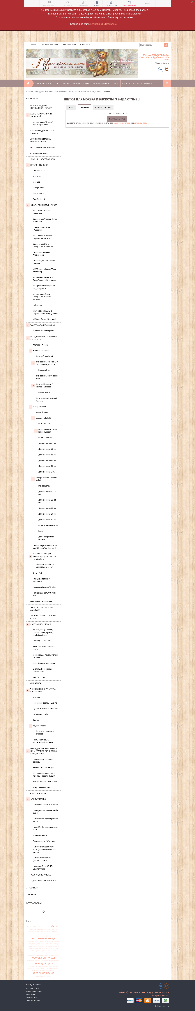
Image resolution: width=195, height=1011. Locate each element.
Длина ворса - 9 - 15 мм (47, 492)
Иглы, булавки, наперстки (44, 663)
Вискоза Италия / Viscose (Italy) (47, 377)
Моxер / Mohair (37, 407)
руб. (147, 4)
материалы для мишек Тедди (38, 944)
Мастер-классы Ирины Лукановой (39, 115)
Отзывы (126, 83)
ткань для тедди (33, 968)
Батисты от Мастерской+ (104, 24)
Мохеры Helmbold (41, 418)
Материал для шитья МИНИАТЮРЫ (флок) (45, 566)
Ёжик (40, 531)
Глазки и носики (33, 1000)
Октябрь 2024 (39, 199)
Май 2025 (37, 176)
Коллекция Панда (39, 153)
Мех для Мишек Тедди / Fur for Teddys (41, 338)
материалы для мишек (50, 941)
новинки (41, 955)
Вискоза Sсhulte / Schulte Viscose (47, 399)
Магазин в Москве (49, 45)
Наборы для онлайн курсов (41, 205)
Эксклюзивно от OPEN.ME (42, 148)
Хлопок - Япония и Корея (44, 768)
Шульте (37, 927)
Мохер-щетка (44, 424)
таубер (52, 960)
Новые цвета (44, 392)
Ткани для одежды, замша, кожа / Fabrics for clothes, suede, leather (41, 751)
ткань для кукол (43, 963)
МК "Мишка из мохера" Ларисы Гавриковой (43, 237)
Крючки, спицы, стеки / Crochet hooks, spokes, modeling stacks (43, 632)
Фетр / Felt (37, 573)
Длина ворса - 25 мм (47, 443)
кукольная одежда (43, 938)
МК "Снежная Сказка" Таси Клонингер (44, 270)
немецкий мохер (48, 953)
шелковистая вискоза (43, 976)
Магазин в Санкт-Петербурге (76, 45)
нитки (56, 953)
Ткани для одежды (34, 991)
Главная (32, 45)
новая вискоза (33, 955)
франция (39, 970)
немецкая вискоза (34, 953)
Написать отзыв (117, 119)
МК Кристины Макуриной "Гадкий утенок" (44, 287)
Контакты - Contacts (142, 83)
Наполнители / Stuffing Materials (41, 608)
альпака (43, 927)
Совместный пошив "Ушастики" (41, 228)
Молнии (36, 697)
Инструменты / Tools (44, 92)
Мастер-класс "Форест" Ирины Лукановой (43, 123)
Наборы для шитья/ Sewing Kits (44, 594)
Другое (36, 720)
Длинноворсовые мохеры (46, 538)
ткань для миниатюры (37, 966)
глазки (43, 934)
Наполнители (31, 997)
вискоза (40, 929)
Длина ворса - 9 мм (46, 472)
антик (49, 927)
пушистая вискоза (33, 960)
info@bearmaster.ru (160, 996)
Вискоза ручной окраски (43, 331)
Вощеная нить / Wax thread (45, 841)
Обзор (71, 108)
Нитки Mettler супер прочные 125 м (45, 820)
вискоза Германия (50, 929)
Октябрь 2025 (39, 171)
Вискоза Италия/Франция (40, 325)
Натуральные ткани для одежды (43, 760)
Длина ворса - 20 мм (47, 449)
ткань (57, 960)
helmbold (30, 927)
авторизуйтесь (140, 123)
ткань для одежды (52, 966)
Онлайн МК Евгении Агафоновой (41, 253)
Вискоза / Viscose (39, 351)
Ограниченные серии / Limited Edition (46, 430)
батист (55, 926)
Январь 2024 (38, 188)
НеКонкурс (37, 305)
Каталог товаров (48, 83)
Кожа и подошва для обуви (45, 782)
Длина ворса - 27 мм (47, 508)
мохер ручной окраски (38, 951)
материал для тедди (35, 941)
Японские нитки (40, 835)
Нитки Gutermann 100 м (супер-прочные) (43, 859)
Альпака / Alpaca (40, 345)
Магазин (29, 92)
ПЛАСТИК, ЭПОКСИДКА (40, 875)
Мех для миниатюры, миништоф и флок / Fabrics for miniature (42, 556)
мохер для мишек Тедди (37, 948)
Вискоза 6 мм (44, 370)
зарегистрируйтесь (122, 123)
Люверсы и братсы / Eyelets (45, 703)
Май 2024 (37, 182)
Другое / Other (61, 92)
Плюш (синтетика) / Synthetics (41, 580)
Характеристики (103, 108)
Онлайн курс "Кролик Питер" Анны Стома (45, 220)
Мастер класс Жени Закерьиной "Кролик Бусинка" (42, 297)
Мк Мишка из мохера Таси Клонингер (40, 140)
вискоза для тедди (34, 934)
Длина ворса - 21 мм (47, 514)
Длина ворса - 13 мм (47, 460)
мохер (30, 946)
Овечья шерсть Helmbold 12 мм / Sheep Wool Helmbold (45, 546)
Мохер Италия (42, 412)
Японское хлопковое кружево (45, 732)
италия (37, 936)
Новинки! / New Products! (42, 159)
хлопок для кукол (43, 973)
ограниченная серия (52, 955)
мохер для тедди (52, 948)
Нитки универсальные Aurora (45, 805)
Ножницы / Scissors (41, 641)
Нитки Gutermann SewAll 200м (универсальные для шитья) (44, 849)
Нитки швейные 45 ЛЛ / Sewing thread (43, 867)
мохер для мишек (52, 946)
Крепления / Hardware (41, 602)
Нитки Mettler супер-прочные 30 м (45, 828)
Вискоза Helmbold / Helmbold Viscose (42, 385)
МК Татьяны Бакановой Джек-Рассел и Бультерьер (44, 278)
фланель (56, 968)
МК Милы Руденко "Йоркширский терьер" (41, 106)
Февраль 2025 (39, 193)
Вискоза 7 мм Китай (44, 356)
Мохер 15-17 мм (45, 437)
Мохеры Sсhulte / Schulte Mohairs (44, 479)
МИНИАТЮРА (35, 683)
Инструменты (31, 994)
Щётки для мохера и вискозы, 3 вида (85, 92)
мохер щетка (51, 951)
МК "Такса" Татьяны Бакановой (41, 212)
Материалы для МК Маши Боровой (42, 132)
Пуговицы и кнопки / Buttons (45, 709)
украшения (49, 968)
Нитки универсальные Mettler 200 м (45, 811)
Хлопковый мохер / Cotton (44, 587)
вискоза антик (34, 931)
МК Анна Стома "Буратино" (44, 319)
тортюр (41, 968)
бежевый (33, 929)
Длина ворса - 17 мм (47, 520)
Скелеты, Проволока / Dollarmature (42, 670)
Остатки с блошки (37, 165)
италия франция (46, 936)
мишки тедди (54, 944)
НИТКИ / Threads (36, 799)
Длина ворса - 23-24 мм (47, 501)
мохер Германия (39, 946)
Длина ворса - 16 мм (47, 455)
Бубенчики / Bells (40, 714)
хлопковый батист (48, 970)
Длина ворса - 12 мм (47, 466)
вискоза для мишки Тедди (49, 931)
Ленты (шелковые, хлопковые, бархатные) (43, 741)
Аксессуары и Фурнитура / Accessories (41, 690)
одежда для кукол (43, 957)
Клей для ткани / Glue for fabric (44, 647)
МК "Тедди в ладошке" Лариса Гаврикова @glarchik (45, 312)
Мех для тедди (32, 988)
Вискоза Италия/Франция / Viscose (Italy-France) (44, 363)
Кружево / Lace (37, 726)
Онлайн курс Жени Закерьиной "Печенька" (43, 245)
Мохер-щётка (44, 486)
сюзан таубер (45, 960)
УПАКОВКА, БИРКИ (38, 793)
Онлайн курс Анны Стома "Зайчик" (44, 262)
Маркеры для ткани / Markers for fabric (45, 656)
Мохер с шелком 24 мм (48, 525)
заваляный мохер (52, 934)
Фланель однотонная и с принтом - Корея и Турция (44, 774)
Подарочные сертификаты (43, 881)
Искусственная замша (43, 787)
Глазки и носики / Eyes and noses (43, 617)
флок (33, 970)
